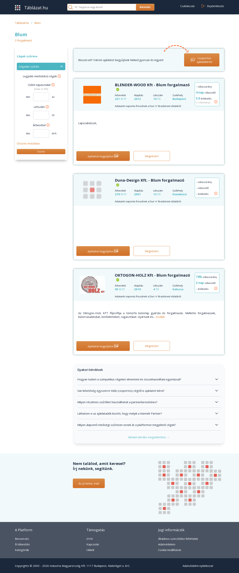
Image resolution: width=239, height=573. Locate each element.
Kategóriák (22, 550)
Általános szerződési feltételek (178, 539)
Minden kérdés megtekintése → (148, 437)
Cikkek (90, 550)
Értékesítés (22, 544)
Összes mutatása (28, 143)
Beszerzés (22, 539)
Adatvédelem (166, 544)
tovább (160, 317)
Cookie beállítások (169, 550)
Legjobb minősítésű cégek (42, 76)
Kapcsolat (92, 544)
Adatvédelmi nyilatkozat (198, 566)
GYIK (89, 539)
